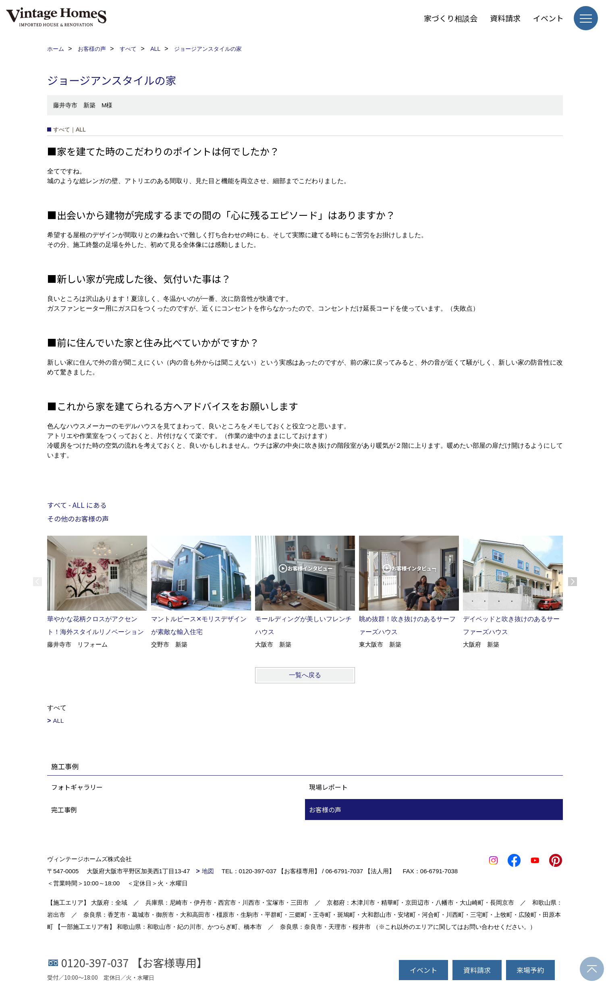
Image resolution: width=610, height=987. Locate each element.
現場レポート (328, 787)
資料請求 (505, 18)
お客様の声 (325, 809)
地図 (208, 871)
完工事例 (64, 809)
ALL (58, 720)
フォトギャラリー (77, 787)
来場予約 (530, 970)
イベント (548, 18)
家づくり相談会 (450, 18)
